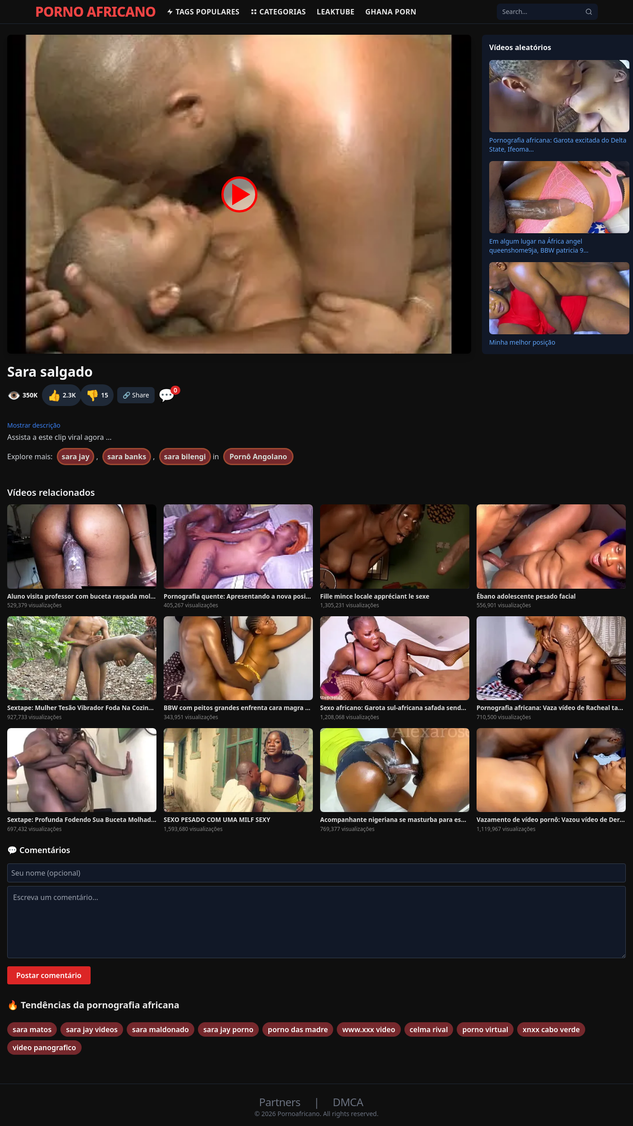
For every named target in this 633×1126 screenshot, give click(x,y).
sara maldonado (160, 1029)
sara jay (76, 456)
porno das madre (298, 1029)
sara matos (32, 1029)
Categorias (278, 12)
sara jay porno (228, 1029)
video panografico (44, 1047)
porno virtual (485, 1029)
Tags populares (202, 12)
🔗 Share (136, 395)
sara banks (126, 456)
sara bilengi (185, 456)
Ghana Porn (390, 12)
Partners (281, 1101)
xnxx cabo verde (551, 1029)
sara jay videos (92, 1029)
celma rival (429, 1029)
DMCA (348, 1101)
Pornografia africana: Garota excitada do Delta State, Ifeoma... (557, 144)
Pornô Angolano (258, 456)
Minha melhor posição (522, 342)
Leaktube (336, 12)
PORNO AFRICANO (95, 12)
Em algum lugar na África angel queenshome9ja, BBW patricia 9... (538, 245)
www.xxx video (368, 1029)
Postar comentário (49, 975)
